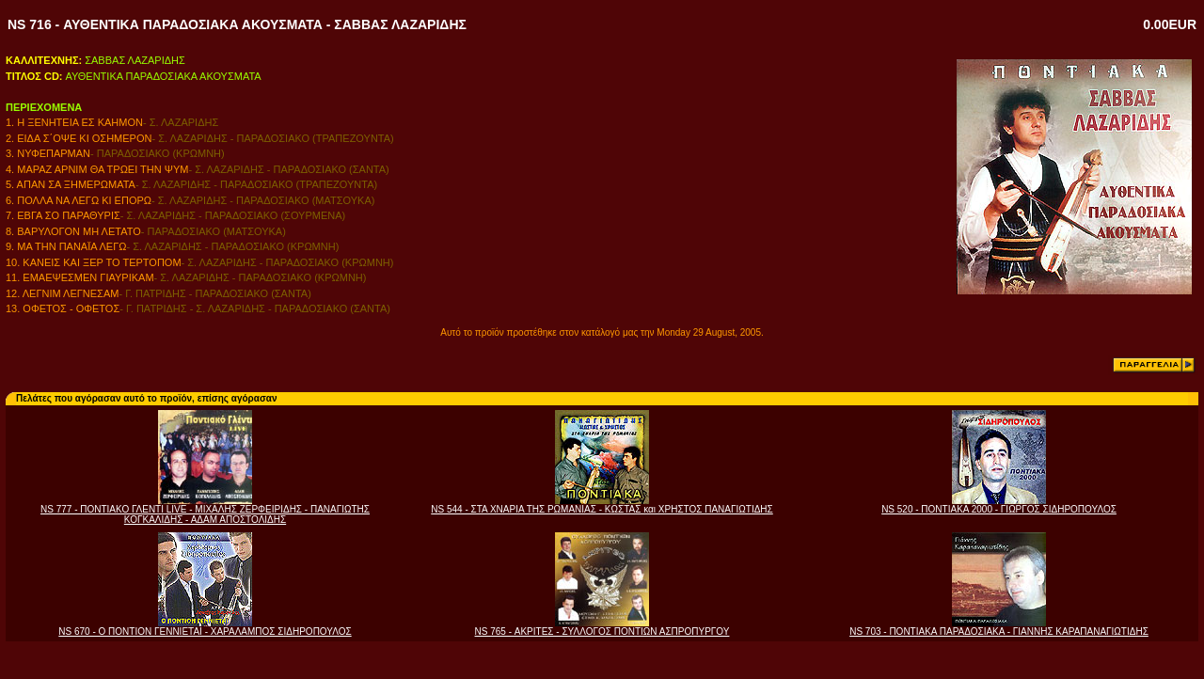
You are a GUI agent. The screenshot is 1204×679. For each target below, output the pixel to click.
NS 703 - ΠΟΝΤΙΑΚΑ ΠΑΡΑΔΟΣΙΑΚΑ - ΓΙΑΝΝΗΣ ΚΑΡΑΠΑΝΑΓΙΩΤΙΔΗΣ (999, 631)
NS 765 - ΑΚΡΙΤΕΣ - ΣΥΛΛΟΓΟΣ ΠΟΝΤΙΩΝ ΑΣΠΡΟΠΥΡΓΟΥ (602, 631)
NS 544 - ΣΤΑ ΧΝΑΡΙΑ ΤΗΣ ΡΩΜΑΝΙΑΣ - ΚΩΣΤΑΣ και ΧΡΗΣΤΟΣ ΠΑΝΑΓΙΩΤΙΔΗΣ (602, 509)
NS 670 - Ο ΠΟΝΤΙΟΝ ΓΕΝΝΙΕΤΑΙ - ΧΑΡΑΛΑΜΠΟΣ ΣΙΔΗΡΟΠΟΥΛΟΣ (204, 631)
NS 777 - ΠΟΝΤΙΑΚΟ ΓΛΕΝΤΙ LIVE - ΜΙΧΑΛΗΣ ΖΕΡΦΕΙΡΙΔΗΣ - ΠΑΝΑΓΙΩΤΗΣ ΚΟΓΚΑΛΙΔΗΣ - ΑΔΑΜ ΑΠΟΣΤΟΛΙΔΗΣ (205, 514)
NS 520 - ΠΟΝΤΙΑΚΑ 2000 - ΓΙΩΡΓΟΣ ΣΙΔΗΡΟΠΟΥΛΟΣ (999, 509)
